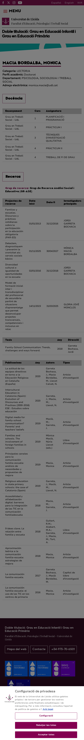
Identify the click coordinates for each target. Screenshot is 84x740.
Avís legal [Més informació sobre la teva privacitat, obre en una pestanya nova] (48, 712)
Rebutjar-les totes (46, 728)
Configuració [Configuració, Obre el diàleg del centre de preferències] (46, 718)
